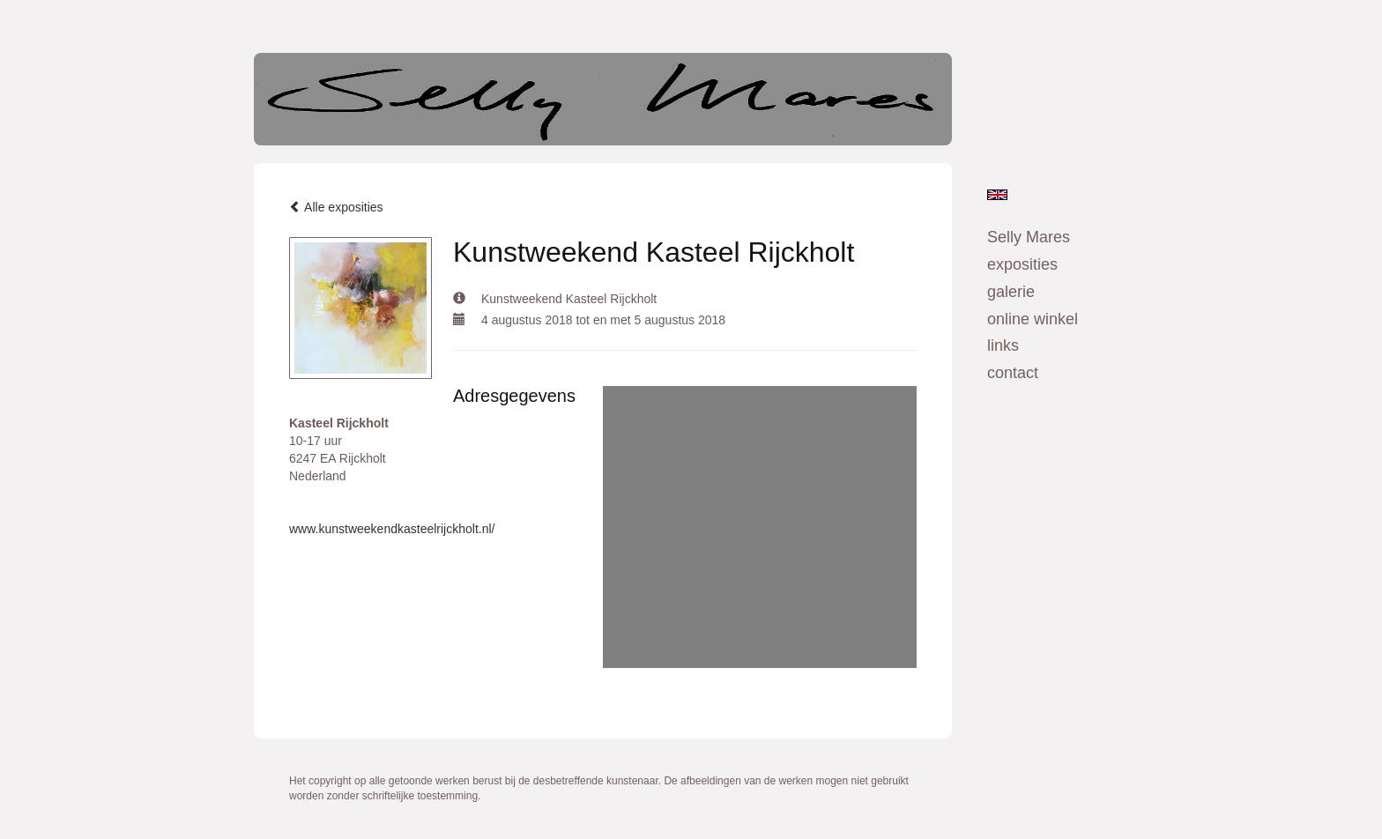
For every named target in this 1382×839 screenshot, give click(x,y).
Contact (1012, 373)
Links (1003, 345)
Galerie (1011, 292)
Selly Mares (1028, 237)
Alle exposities (336, 207)
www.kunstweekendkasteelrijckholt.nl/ (391, 529)
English (997, 194)
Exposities (1022, 264)
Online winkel (1032, 319)
